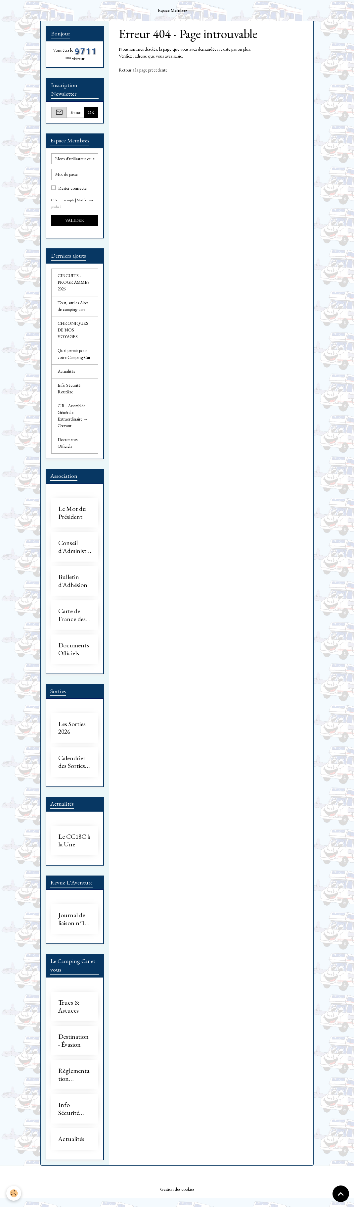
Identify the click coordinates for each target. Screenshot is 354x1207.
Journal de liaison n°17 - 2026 (74, 928)
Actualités (66, 375)
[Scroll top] (340, 1193)
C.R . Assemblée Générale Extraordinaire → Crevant (73, 421)
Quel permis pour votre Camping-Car (75, 357)
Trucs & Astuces (68, 1016)
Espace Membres (172, 10)
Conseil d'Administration (74, 554)
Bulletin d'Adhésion (72, 588)
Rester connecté (72, 189)
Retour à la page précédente (143, 70)
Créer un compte (63, 200)
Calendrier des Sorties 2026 (71, 770)
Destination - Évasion (73, 1050)
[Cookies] (14, 1193)
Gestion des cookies (177, 1198)
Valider (74, 221)
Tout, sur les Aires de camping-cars (73, 308)
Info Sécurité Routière (69, 392)
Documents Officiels (68, 449)
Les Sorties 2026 (72, 735)
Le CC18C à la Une (74, 849)
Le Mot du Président (72, 520)
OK (91, 112)
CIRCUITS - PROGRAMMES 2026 (74, 283)
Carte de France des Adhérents (72, 622)
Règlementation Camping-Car (73, 1084)
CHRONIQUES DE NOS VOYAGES (73, 333)
